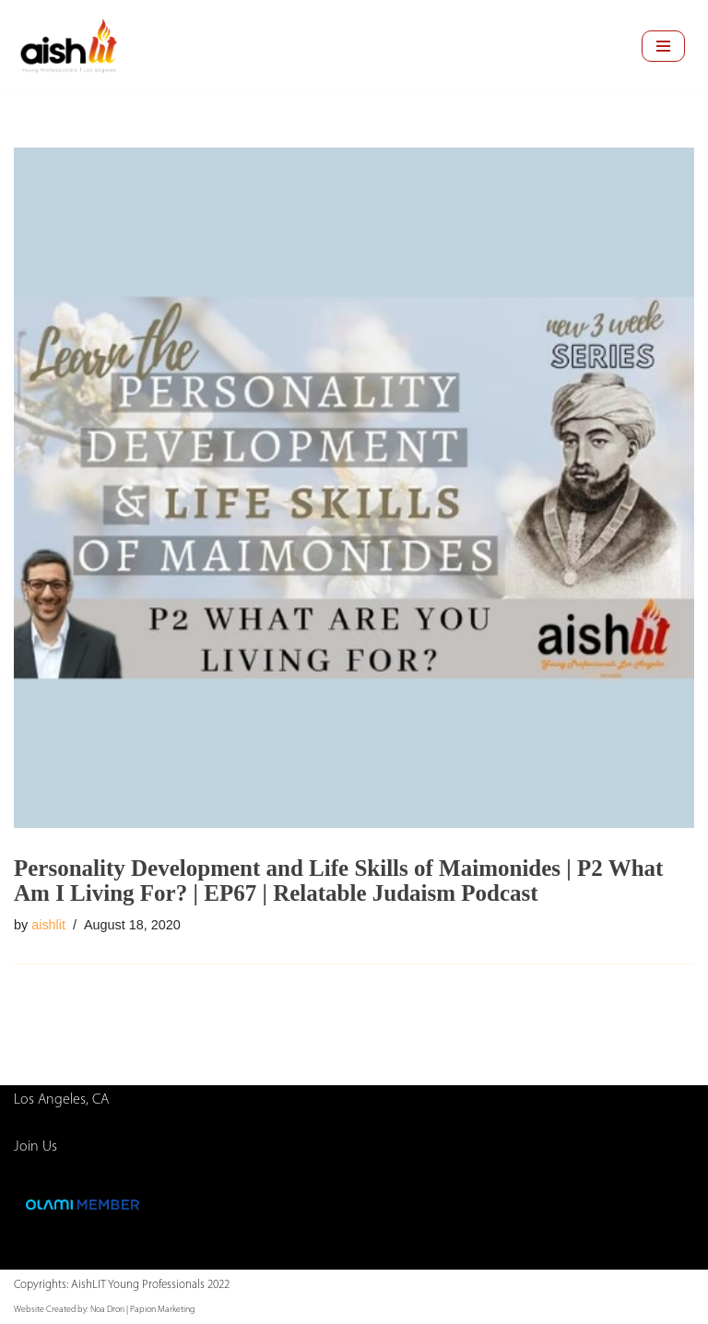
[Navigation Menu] (663, 46)
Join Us (35, 1147)
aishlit (48, 924)
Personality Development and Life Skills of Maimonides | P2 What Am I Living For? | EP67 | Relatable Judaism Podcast (338, 880)
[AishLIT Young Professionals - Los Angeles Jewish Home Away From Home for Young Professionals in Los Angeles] (69, 46)
